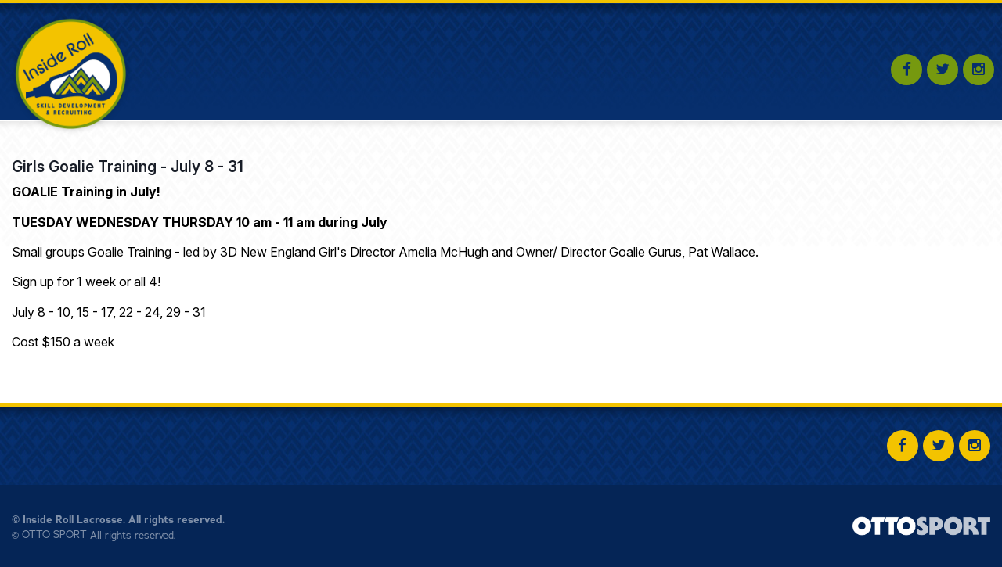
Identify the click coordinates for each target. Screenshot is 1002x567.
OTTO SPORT (54, 535)
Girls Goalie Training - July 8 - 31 (127, 166)
